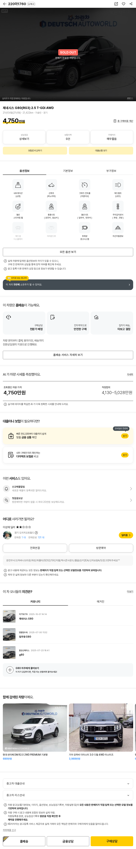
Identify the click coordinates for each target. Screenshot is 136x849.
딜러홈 (124, 535)
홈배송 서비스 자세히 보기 (68, 355)
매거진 (100, 601)
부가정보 (111, 171)
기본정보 (68, 171)
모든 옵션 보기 (68, 252)
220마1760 (21, 4)
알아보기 (68, 436)
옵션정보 (25, 171)
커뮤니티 (35, 601)
